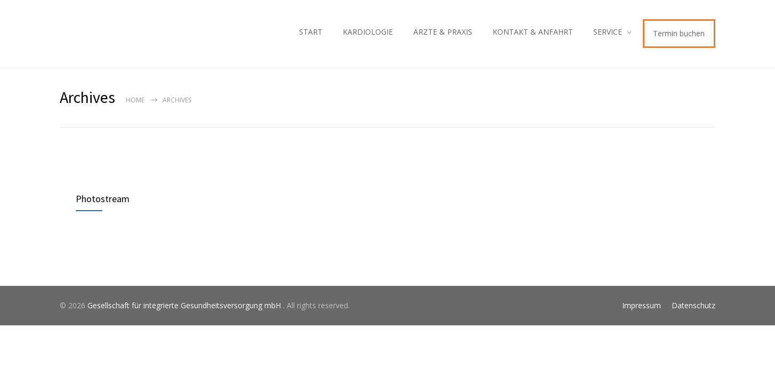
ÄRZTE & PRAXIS (442, 32)
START (310, 32)
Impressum (641, 305)
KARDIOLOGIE (368, 32)
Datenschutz (693, 305)
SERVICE (607, 32)
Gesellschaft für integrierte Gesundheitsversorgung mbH (185, 305)
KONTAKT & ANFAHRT (533, 32)
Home (135, 100)
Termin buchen (679, 33)
